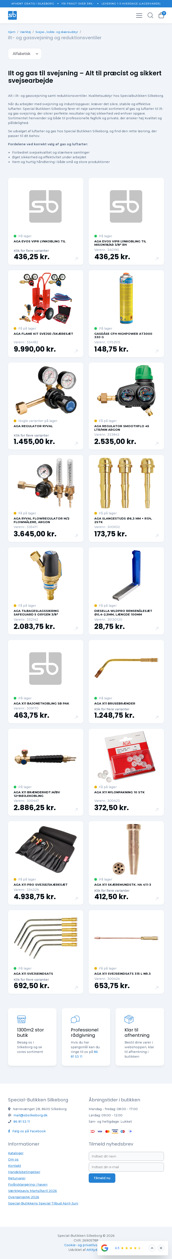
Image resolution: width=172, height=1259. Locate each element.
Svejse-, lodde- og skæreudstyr (56, 32)
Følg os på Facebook (27, 1131)
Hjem (11, 32)
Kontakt (14, 1166)
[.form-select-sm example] (25, 53)
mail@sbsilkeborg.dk (30, 1115)
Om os (13, 1159)
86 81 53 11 (21, 1122)
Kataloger (16, 1153)
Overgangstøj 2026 (23, 1197)
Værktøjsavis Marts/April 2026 (32, 1191)
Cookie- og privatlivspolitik (86, 1245)
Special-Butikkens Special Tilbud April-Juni (43, 1203)
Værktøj (25, 32)
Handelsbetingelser (24, 1172)
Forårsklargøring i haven (27, 1185)
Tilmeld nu (102, 1178)
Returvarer (17, 1178)
